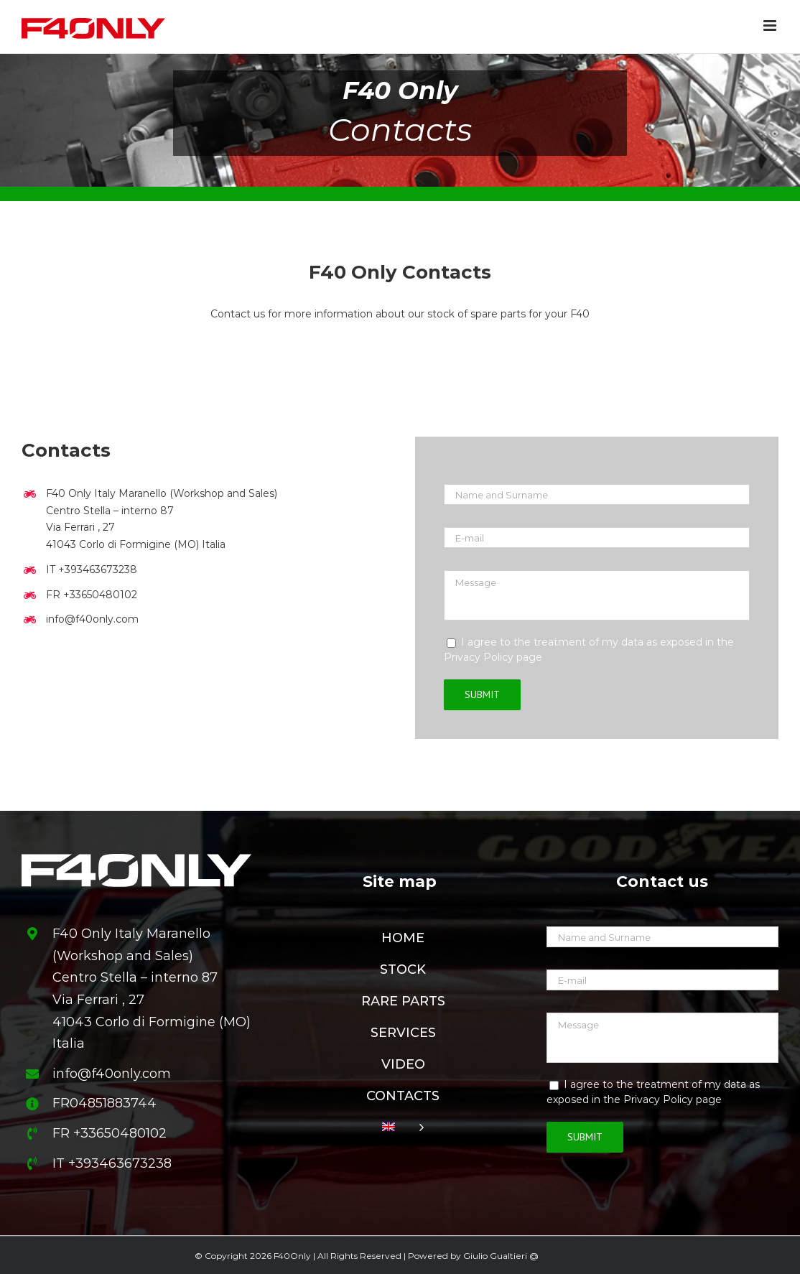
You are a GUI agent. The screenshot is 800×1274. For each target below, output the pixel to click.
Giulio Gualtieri (495, 1255)
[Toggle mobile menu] (770, 25)
